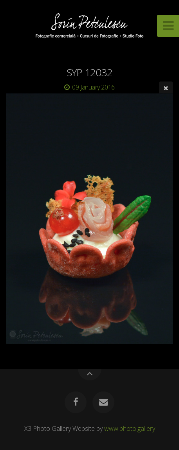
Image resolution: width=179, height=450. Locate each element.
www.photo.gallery (129, 428)
